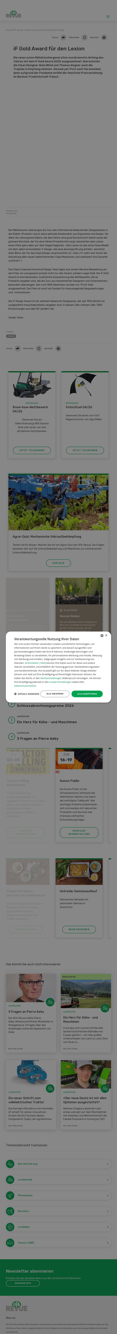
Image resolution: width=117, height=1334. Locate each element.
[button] (26, 699)
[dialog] (58, 666)
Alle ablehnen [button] (53, 691)
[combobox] (102, 632)
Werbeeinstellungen (51, 675)
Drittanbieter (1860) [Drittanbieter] (35, 659)
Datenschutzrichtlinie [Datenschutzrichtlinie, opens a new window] (25, 682)
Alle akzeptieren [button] (86, 691)
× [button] (106, 632)
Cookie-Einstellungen (60, 678)
